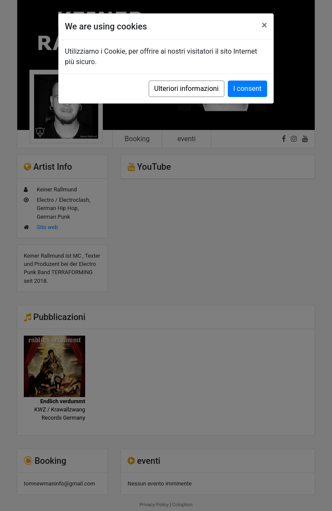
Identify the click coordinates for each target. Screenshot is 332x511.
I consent (247, 88)
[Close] (264, 25)
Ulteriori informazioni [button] (186, 88)
